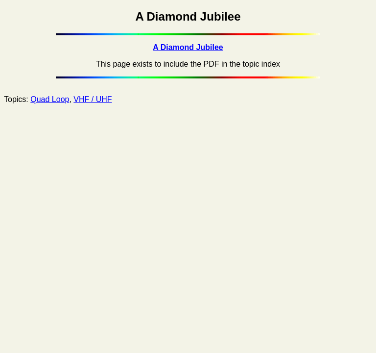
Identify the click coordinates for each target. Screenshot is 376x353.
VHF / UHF (92, 99)
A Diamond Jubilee (188, 47)
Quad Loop (49, 99)
